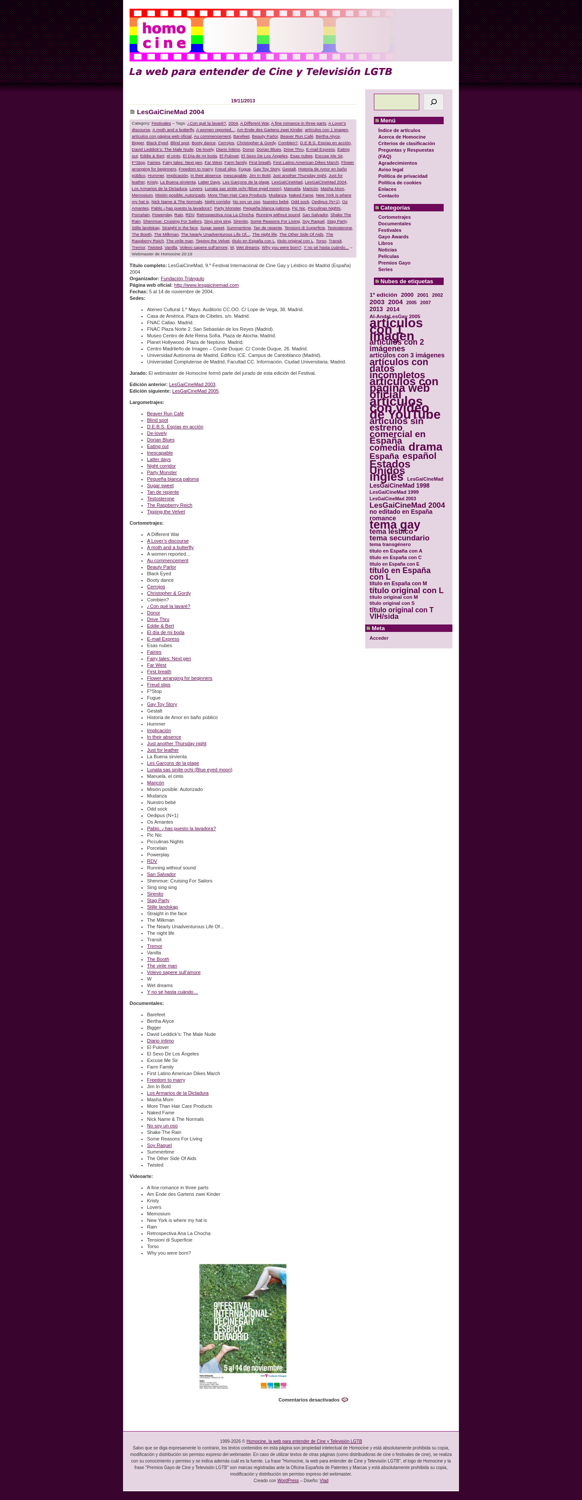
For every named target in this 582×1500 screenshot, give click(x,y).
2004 (233, 123)
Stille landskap (146, 227)
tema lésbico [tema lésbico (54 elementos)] (391, 531)
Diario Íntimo (228, 149)
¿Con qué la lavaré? (206, 123)
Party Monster (227, 208)
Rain (179, 214)
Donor (248, 149)
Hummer (156, 175)
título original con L (295, 240)
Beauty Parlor (265, 136)
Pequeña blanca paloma (266, 208)
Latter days (159, 459)
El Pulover (229, 155)
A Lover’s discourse (168, 540)
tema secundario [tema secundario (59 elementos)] (399, 538)
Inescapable (234, 175)
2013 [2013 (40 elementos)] (376, 309)
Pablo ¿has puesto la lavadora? (181, 208)
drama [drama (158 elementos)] (425, 447)
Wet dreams (247, 247)
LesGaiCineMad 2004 (170, 111)
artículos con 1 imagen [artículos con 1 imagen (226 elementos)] (396, 329)
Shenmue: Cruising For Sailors (172, 221)
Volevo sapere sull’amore (174, 972)
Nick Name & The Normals (176, 201)
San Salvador (315, 214)
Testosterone (340, 227)
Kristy (152, 182)
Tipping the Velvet (212, 240)
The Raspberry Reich (169, 505)
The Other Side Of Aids (301, 234)
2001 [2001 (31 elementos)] (422, 295)
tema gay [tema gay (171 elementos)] (395, 525)
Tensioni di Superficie (304, 227)
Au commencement (212, 136)
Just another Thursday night (299, 175)
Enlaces (387, 189)
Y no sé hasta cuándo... (326, 247)
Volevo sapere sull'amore (204, 247)
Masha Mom (332, 188)
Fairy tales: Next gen (182, 162)
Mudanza (278, 195)
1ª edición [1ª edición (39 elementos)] (383, 295)
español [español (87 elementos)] (419, 455)
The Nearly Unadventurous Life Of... (215, 234)
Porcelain (141, 214)
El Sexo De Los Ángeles (264, 155)
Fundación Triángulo (183, 278)
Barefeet (241, 136)
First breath (260, 162)
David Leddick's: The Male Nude (163, 149)
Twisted (154, 247)
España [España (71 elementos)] (384, 456)
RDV (189, 214)
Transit (335, 240)
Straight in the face (180, 227)
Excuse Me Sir (328, 155)
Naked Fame (301, 195)
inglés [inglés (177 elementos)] (387, 477)
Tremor (138, 247)
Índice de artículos (399, 130)
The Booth (142, 234)
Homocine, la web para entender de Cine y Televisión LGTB (304, 1441)
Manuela (292, 188)
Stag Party (336, 221)
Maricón (310, 188)
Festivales (389, 230)
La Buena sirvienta (178, 182)
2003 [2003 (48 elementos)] (377, 302)
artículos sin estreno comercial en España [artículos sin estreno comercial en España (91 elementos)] (398, 430)
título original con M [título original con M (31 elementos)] (394, 597)
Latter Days (209, 182)
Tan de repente (267, 227)
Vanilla (170, 247)
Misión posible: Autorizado (180, 195)
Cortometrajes (394, 217)
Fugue (245, 168)
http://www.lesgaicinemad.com (206, 285)
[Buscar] (434, 102)
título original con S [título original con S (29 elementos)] (392, 603)
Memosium (142, 195)
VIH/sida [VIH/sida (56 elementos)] (384, 616)
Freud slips (225, 168)
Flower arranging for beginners (179, 678)
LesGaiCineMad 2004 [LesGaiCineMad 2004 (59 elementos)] (407, 505)
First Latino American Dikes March (306, 162)
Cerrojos (226, 142)
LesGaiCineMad (286, 182)
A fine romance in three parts (298, 123)
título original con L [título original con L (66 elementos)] (407, 590)
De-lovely (204, 149)
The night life (264, 234)
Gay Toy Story (266, 168)
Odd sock (300, 201)
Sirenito (240, 221)
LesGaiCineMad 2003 (192, 384)
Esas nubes (301, 155)
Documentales (394, 223)
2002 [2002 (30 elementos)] (437, 295)
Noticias (387, 249)
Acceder (379, 638)
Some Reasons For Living (275, 221)
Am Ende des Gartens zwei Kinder (269, 129)
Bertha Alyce (328, 136)
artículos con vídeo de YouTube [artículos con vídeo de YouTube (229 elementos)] (405, 407)
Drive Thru (294, 149)
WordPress (288, 1480)
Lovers (195, 188)
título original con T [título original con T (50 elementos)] (402, 610)
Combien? (288, 142)
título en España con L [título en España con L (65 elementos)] (400, 573)
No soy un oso (246, 201)
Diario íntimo (160, 1040)
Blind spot (179, 142)
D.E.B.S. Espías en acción (325, 142)
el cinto (173, 155)
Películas (388, 256)
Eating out (158, 446)
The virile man (179, 240)
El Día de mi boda (200, 155)
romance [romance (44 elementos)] (383, 518)
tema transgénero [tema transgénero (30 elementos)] (390, 544)
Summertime (238, 227)
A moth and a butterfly (173, 129)
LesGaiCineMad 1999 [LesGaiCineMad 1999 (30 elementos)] (394, 492)
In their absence (206, 175)
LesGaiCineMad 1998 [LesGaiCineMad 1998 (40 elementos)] (400, 485)
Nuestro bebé (275, 201)
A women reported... (215, 129)
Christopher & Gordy (256, 142)
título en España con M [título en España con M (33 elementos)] (398, 583)
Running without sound (278, 214)
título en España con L (253, 240)
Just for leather (163, 750)
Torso (321, 240)
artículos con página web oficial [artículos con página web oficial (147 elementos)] (404, 388)
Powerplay (162, 214)
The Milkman (166, 234)
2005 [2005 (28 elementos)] (411, 302)
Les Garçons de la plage (246, 182)
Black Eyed (157, 142)
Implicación (177, 175)
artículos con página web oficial (162, 136)
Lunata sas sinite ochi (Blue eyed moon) (243, 188)
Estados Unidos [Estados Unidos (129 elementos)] (390, 467)
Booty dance (204, 142)
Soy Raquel (313, 221)
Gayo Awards (393, 236)
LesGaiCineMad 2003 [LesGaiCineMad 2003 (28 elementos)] (393, 498)
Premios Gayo (394, 262)
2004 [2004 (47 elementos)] (395, 302)
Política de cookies (399, 182)
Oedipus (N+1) (326, 201)
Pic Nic (298, 208)
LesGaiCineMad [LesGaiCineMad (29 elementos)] (425, 479)
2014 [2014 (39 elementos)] (393, 309)
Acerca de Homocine (402, 136)
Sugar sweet (212, 227)
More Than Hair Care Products (237, 195)
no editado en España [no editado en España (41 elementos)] (401, 512)
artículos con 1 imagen (326, 129)
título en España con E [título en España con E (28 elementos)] (394, 564)
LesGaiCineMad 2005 (195, 391)
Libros (385, 243)
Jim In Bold (259, 175)
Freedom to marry (196, 168)
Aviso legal (391, 169)
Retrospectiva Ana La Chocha (225, 214)
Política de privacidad (403, 176)
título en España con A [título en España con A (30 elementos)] (396, 550)
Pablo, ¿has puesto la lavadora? (181, 828)
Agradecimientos (397, 163)
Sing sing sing (217, 221)
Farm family (235, 162)
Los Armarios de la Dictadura (159, 188)
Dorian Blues (269, 149)
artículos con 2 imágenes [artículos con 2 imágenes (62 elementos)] (397, 345)
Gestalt (289, 168)
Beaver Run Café (296, 136)
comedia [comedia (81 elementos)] (387, 448)
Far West (213, 162)
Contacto (388, 195)
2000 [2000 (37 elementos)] (407, 295)
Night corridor (217, 201)
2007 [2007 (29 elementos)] (425, 302)
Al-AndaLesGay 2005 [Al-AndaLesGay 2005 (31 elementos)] (395, 316)
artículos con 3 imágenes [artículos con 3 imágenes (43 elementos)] (407, 355)
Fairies (154, 162)
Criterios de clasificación (406, 143)
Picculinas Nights (324, 208)
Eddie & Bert (152, 155)
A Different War (254, 123)
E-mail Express (320, 149)
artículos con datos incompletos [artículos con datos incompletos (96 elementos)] (399, 368)
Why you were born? (281, 247)
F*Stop (138, 162)
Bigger (138, 142)
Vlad (324, 1480)
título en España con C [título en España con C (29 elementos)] (395, 557)
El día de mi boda (166, 632)
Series (385, 269)
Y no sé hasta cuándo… (172, 991)
